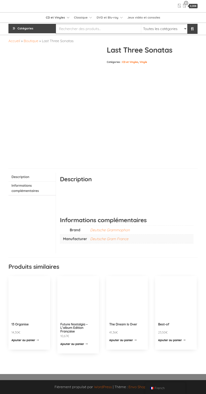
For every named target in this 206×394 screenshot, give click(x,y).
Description (20, 177)
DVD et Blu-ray (107, 17)
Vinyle (143, 62)
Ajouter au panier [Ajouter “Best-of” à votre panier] (170, 340)
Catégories (25, 29)
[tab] (32, 177)
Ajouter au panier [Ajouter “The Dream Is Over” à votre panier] (121, 340)
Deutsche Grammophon (110, 230)
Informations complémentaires (25, 188)
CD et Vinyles (55, 17)
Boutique (31, 41)
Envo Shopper (140, 387)
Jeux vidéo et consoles (143, 17)
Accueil (14, 41)
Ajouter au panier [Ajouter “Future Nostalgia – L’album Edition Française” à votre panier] (72, 344)
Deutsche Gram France (109, 239)
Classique (81, 17)
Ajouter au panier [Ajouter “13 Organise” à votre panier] (23, 340)
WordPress (103, 387)
